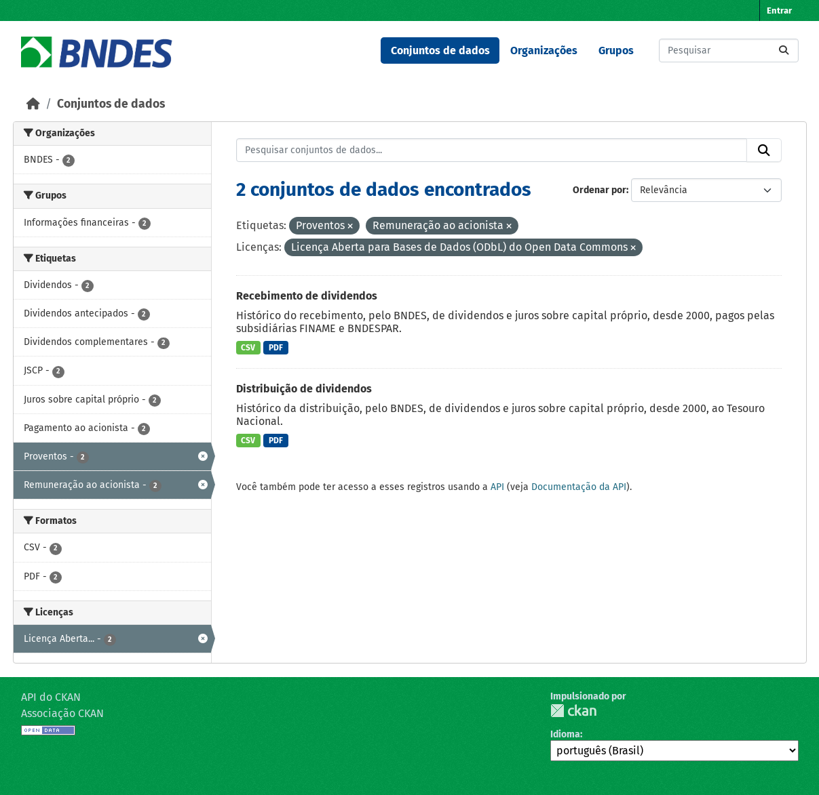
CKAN (573, 711)
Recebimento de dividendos (306, 295)
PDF (276, 347)
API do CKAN (51, 697)
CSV (248, 347)
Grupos (616, 50)
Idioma (565, 734)
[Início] (33, 104)
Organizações (543, 50)
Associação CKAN (62, 713)
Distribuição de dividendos (304, 388)
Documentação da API (578, 487)
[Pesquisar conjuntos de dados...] (729, 50)
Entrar (779, 10)
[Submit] (783, 50)
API (497, 487)
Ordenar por (599, 190)
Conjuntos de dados (440, 50)
